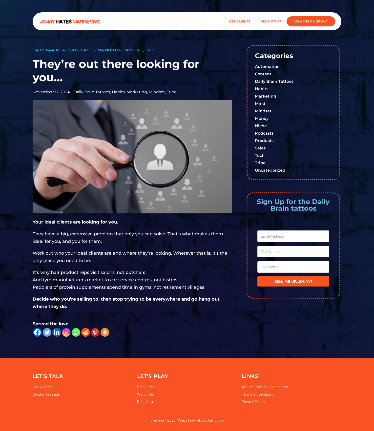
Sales (260, 148)
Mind (260, 103)
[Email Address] (293, 236)
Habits (88, 50)
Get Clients (240, 21)
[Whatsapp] (76, 332)
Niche (261, 125)
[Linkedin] (56, 332)
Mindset (134, 50)
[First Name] (293, 251)
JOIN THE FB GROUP (311, 21)
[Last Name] (293, 267)
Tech (260, 155)
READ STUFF (271, 21)
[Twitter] (47, 332)
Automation (267, 66)
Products (264, 140)
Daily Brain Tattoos (56, 50)
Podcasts (264, 133)
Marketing (110, 50)
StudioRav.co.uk (210, 420)
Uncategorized (270, 170)
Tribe (151, 50)
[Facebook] (37, 332)
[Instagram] (66, 332)
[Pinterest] (95, 332)
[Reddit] (85, 332)
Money (262, 118)
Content (263, 74)
